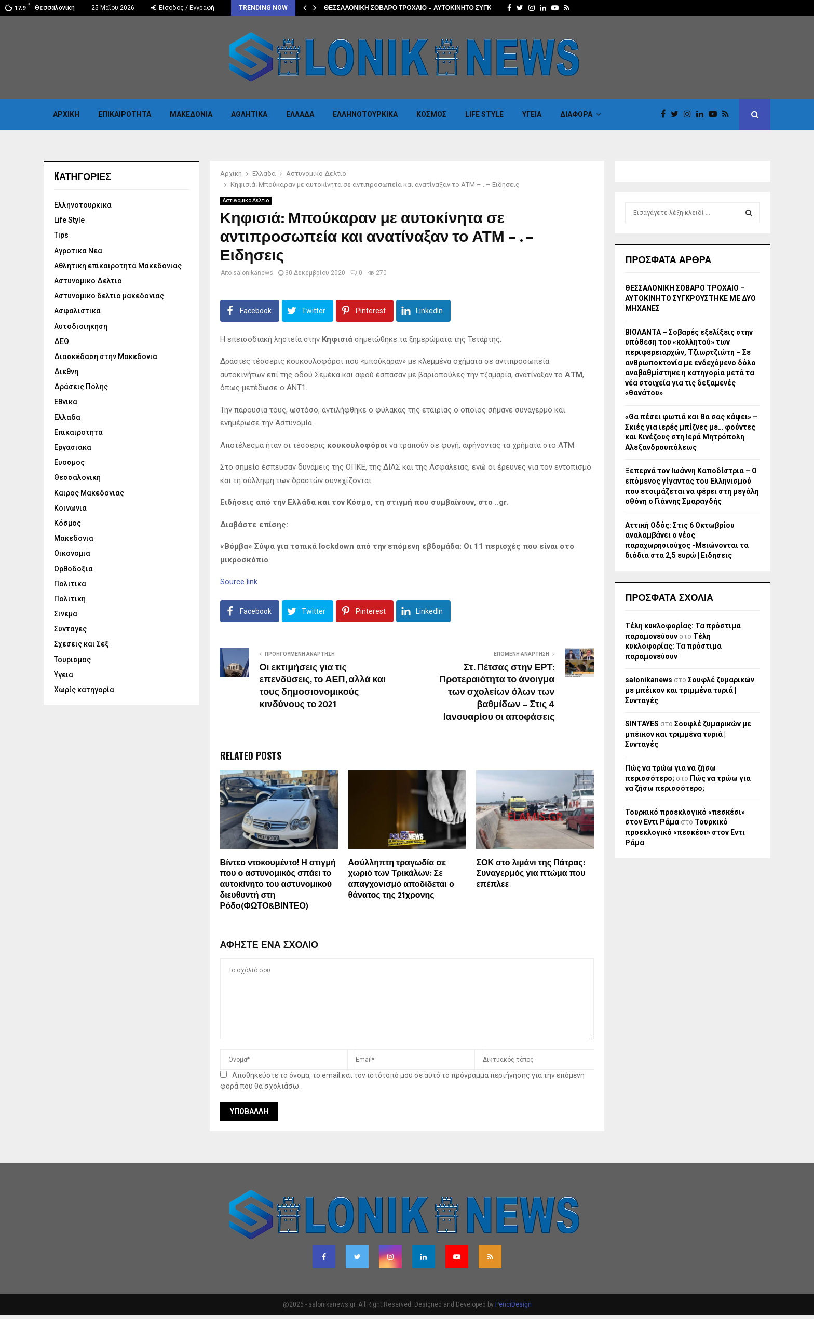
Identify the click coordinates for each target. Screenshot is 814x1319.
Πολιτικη (70, 599)
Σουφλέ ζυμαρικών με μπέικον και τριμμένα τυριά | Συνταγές (689, 690)
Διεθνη (66, 371)
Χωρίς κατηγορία (84, 689)
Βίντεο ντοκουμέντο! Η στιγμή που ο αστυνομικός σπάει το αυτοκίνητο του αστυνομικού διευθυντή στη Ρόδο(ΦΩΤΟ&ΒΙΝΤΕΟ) (278, 884)
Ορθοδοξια (73, 569)
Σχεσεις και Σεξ (81, 644)
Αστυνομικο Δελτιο (246, 200)
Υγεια (531, 114)
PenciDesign (513, 1304)
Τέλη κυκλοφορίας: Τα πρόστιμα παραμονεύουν (673, 646)
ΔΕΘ (61, 341)
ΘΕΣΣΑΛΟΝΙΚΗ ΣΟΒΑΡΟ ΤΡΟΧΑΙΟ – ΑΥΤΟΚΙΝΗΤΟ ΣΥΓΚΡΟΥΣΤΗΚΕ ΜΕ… (432, 8)
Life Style (484, 114)
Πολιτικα (70, 584)
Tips (61, 235)
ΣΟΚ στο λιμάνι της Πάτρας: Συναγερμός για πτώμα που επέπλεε (530, 874)
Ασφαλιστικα (77, 311)
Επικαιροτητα (124, 114)
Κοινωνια (70, 508)
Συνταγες (70, 629)
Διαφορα (576, 114)
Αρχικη (66, 114)
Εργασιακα (72, 447)
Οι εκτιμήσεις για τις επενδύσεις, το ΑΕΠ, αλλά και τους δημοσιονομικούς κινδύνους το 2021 (323, 686)
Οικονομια (72, 553)
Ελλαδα (300, 114)
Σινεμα (65, 614)
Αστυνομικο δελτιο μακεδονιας (109, 296)
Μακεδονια (191, 114)
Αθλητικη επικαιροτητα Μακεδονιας (118, 266)
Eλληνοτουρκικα (365, 114)
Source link (238, 581)
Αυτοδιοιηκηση (80, 326)
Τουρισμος (72, 659)
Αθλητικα (249, 114)
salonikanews (253, 273)
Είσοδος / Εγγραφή (182, 7)
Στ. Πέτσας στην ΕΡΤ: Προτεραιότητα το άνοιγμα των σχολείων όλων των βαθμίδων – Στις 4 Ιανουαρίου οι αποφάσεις (496, 692)
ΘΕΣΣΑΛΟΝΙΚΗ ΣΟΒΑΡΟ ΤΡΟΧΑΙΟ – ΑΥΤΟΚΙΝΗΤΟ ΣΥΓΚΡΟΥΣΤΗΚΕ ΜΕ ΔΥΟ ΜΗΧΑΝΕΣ (690, 298)
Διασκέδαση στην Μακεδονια (105, 356)
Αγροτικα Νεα (78, 250)
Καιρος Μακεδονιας (89, 493)
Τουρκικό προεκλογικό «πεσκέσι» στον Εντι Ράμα (685, 832)
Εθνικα (65, 401)
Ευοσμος (69, 462)
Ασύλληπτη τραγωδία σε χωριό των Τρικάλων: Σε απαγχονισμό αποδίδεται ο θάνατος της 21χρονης (401, 879)
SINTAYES (642, 724)
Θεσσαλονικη (77, 477)
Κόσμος (431, 114)
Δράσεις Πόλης (81, 386)
